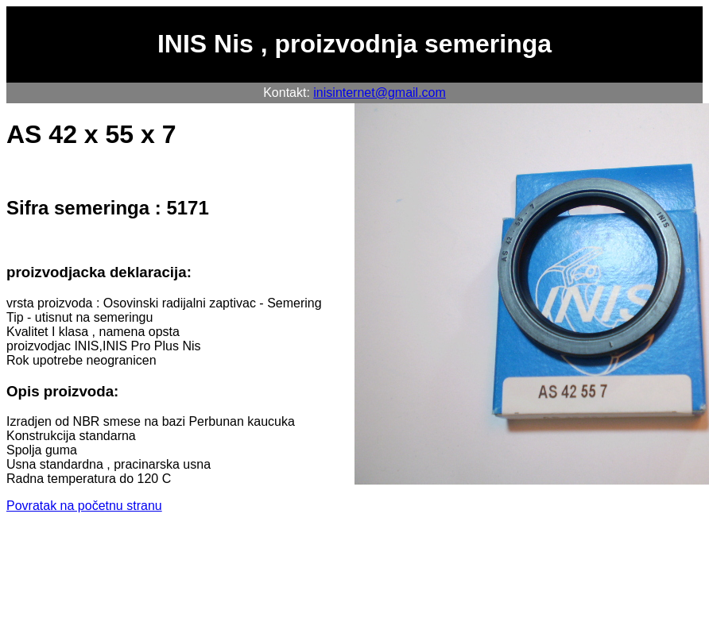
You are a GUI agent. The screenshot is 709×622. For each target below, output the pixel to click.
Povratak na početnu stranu (84, 505)
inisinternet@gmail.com (379, 92)
